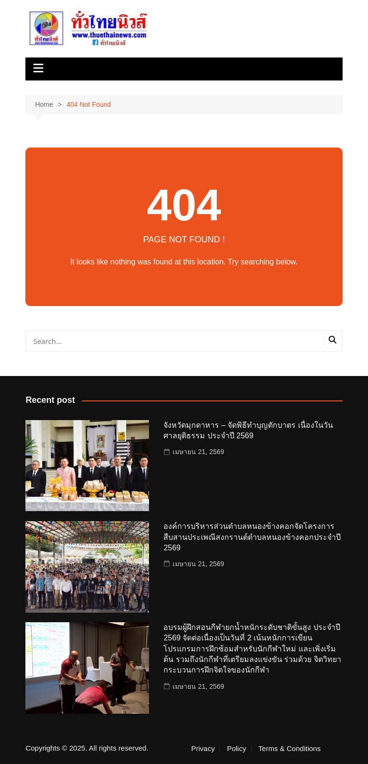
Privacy (203, 749)
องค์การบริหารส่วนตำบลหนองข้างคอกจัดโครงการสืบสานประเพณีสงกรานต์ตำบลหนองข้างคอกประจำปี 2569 (252, 537)
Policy (236, 749)
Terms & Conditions (289, 749)
